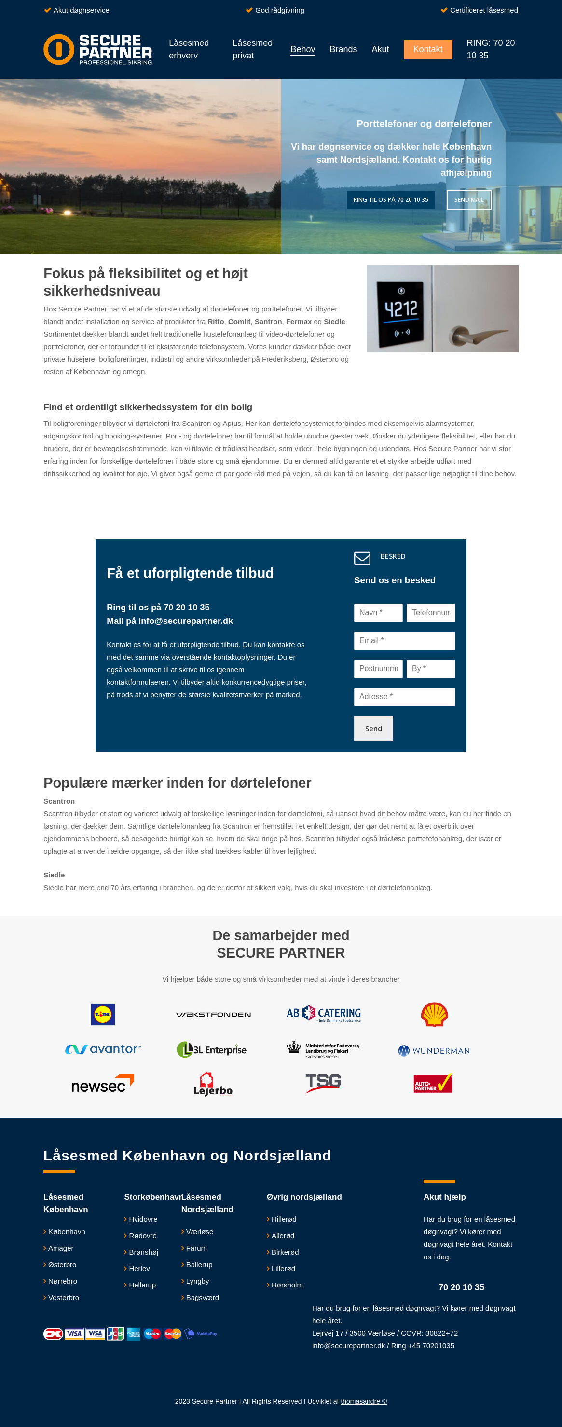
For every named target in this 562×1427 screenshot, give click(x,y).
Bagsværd (202, 1297)
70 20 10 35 (186, 607)
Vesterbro (63, 1297)
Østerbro (62, 1264)
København (66, 1232)
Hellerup (142, 1285)
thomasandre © (364, 1401)
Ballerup (199, 1264)
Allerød (283, 1235)
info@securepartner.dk (184, 621)
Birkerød (285, 1252)
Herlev (139, 1268)
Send (373, 728)
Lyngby (197, 1281)
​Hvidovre (143, 1219)
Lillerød (283, 1268)
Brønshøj (143, 1252)
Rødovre (143, 1235)
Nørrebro (62, 1281)
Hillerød (284, 1219)
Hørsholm (287, 1285)
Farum (196, 1248)
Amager (61, 1248)
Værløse (200, 1232)
